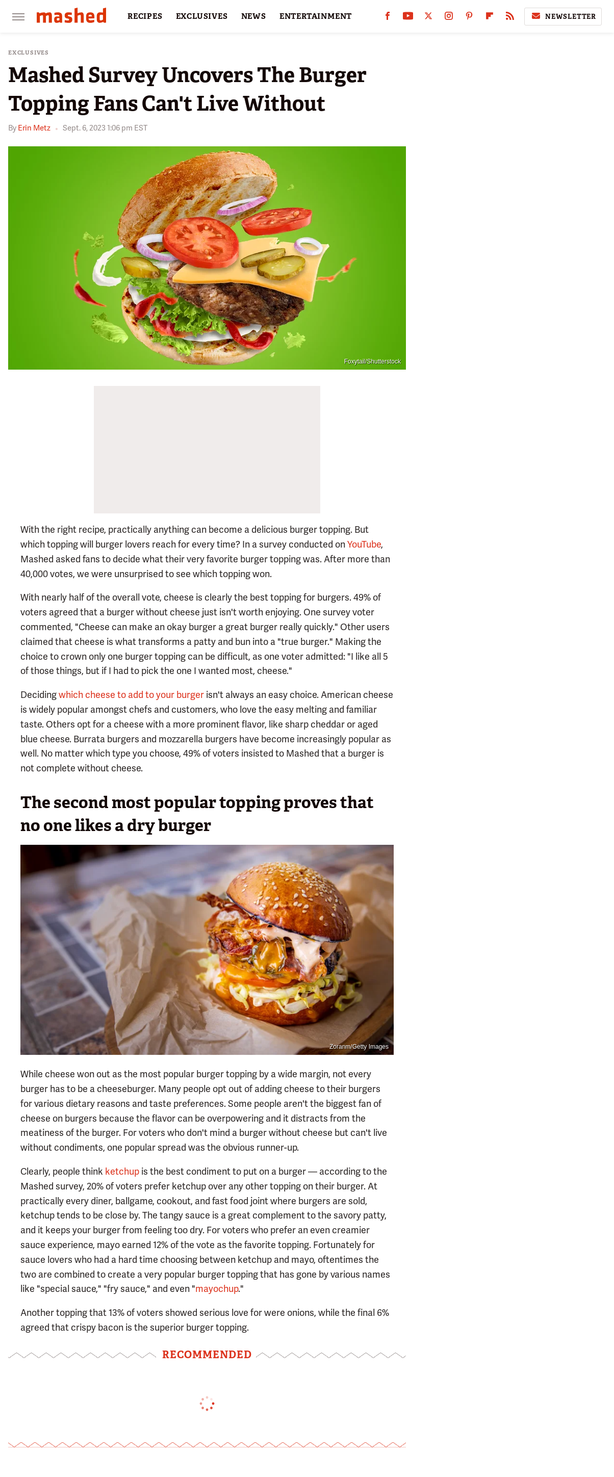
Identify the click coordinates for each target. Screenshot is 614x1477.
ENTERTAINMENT (315, 16)
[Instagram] (449, 18)
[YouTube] (408, 18)
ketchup (122, 1171)
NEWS (253, 16)
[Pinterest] (469, 18)
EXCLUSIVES (202, 16)
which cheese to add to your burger (131, 695)
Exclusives (28, 53)
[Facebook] (387, 18)
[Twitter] (428, 18)
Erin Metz (34, 128)
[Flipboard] (489, 18)
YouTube (364, 544)
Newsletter (563, 16)
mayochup (216, 1288)
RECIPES (145, 16)
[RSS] (510, 18)
